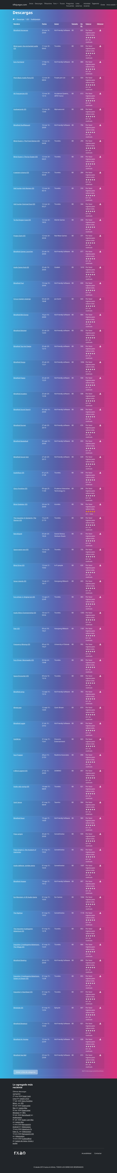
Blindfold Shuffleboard (22, 125)
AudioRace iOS (19, 473)
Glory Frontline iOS (20, 488)
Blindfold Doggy (19, 362)
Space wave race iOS (21, 549)
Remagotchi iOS (28, 1134)
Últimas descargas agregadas (19, 1092)
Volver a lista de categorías (25, 1072)
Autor (56, 24)
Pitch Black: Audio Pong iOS (24, 78)
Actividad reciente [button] (87, 4)
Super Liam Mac (28, 1120)
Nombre (17, 24)
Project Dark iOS (19, 236)
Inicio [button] (31, 3)
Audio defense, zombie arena (24, 865)
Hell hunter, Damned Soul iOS (24, 204)
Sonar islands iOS (20, 581)
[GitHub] (24, 1154)
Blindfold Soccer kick (21, 457)
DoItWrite (17, 739)
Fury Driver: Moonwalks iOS (24, 660)
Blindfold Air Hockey (21, 1039)
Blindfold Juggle (19, 723)
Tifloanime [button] (48, 3)
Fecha (44, 24)
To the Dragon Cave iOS (22, 220)
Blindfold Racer (19, 818)
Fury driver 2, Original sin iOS (24, 597)
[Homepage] (13, 19)
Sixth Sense (18, 802)
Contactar (98, 1153)
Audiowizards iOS (20, 109)
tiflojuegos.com (20, 4)
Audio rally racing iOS (21, 786)
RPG (24, 1113)
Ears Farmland (19, 62)
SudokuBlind (26, 1139)
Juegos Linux (24, 1099)
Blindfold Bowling (20, 960)
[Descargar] (100, 30)
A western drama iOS (21, 172)
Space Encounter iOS (21, 676)
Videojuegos (26, 1127)
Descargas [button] (38, 3)
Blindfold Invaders (20, 394)
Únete (103, 5)
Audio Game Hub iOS (21, 267)
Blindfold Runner (20, 425)
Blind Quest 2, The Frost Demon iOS (27, 141)
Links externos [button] (79, 4)
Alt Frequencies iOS (21, 93)
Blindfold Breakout (20, 1023)
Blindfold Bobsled (20, 330)
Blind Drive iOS (19, 565)
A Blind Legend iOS (20, 771)
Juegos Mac (23, 1108)
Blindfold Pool (19, 283)
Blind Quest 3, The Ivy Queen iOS (26, 157)
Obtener (100, 24)
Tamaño (75, 24)
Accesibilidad (86, 1153)
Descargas (20, 19)
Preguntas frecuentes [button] (70, 4)
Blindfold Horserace (21, 30)
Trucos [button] (62, 3)
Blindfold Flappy (19, 378)
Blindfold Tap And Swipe (22, 346)
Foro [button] (55, 3)
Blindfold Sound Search (22, 409)
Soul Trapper (18, 755)
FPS (22, 1103)
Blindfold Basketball (21, 441)
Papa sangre (18, 834)
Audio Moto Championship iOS (25, 613)
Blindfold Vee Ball (20, 1055)
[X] (17, 1154)
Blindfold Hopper (20, 881)
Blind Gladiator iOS (20, 504)
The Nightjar (18, 913)
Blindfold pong (19, 692)
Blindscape (18, 707)
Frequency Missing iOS (22, 644)
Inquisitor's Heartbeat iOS (23, 992)
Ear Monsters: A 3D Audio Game (25, 897)
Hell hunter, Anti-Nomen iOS (24, 188)
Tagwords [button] (95, 3)
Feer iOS (17, 628)
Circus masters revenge (22, 299)
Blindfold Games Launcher (23, 251)
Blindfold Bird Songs (21, 315)
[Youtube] (21, 1154)
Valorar (88, 24)
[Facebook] (15, 1154)
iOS (27, 19)
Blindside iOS (18, 1008)
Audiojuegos (35, 19)
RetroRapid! (18, 534)
